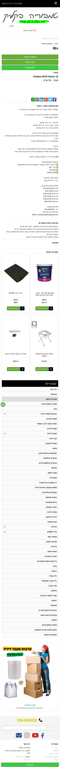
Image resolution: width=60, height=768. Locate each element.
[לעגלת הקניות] (30, 30)
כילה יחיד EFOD (15, 293)
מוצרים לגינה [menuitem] (52, 512)
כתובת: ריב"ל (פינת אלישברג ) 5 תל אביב (17, 752)
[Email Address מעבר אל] (19, 737)
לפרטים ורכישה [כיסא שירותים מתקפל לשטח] (42, 369)
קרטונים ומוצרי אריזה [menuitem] (49, 414)
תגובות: (55, 243)
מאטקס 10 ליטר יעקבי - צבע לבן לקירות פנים (44, 294)
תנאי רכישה (26, 760)
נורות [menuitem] (55, 566)
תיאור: (55, 72)
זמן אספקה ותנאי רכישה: (47, 106)
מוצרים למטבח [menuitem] (51, 443)
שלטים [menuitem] (54, 620)
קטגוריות (51, 383)
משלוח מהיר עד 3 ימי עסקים (12, 3)
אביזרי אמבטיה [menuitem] (51, 507)
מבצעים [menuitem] (54, 394)
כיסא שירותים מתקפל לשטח (44, 355)
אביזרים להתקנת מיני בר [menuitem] (47, 610)
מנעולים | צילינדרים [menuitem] (49, 492)
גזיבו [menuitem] (55, 409)
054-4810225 (27, 720)
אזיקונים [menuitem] (54, 605)
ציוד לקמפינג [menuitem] (52, 532)
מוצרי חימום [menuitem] (52, 473)
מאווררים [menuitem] (53, 478)
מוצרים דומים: (52, 252)
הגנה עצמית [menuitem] (52, 522)
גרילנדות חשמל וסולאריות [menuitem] (47, 561)
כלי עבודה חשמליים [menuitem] (49, 581)
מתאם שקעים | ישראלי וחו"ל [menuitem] (46, 487)
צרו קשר (26, 744)
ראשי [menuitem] (56, 748)
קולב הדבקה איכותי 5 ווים (15, 354)
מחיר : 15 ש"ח (50, 80)
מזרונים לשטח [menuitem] (51, 542)
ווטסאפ (30, 67)
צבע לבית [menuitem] (53, 438)
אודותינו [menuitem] (55, 751)
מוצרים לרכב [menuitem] (52, 429)
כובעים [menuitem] (54, 571)
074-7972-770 (20, 757)
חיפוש (12, 26)
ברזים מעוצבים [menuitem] (51, 502)
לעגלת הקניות (28, 30)
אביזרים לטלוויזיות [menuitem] (50, 458)
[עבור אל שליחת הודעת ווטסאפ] (3, 404)
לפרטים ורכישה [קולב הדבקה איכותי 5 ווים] (13, 369)
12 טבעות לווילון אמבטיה (45, 76)
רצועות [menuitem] (54, 600)
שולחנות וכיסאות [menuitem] (50, 635)
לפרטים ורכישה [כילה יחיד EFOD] (13, 308)
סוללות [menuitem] (54, 468)
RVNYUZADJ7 (47, 44)
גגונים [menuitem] (55, 448)
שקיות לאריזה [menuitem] (51, 419)
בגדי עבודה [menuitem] (52, 586)
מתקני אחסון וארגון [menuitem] (49, 625)
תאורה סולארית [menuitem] (51, 556)
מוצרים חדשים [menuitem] (51, 399)
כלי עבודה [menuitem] (53, 576)
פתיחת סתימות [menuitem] (51, 497)
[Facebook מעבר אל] (42, 737)
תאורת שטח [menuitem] (52, 551)
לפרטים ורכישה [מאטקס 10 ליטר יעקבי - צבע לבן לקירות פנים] (42, 308)
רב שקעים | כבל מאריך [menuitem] (48, 483)
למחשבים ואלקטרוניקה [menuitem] (48, 453)
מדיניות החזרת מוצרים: (48, 223)
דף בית (56, 39)
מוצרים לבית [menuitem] (52, 433)
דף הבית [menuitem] (53, 389)
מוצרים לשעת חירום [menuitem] (49, 404)
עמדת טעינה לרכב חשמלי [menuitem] (47, 424)
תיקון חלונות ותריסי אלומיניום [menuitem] (46, 630)
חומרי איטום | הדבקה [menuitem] (48, 595)
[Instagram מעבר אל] (27, 737)
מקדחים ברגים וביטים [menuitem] (49, 615)
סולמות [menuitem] (54, 591)
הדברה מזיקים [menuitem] (51, 517)
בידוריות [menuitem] (54, 546)
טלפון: (27, 757)
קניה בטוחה (30, 705)
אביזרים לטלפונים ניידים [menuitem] (48, 463)
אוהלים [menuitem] (54, 527)
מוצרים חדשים (47, 39)
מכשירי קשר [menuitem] (52, 537)
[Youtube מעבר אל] (35, 737)
